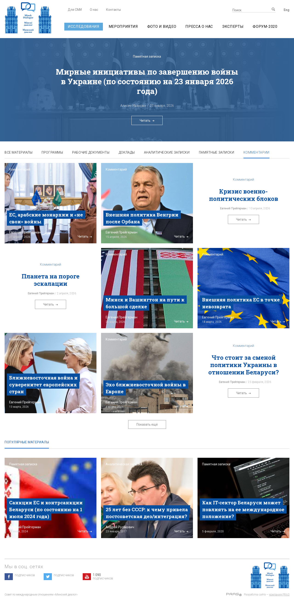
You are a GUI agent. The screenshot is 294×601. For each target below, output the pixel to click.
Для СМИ (75, 9)
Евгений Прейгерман (25, 232)
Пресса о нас (199, 26)
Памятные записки (216, 152)
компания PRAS (279, 594)
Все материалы (18, 152)
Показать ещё (147, 424)
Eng (286, 10)
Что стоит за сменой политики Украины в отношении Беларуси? (243, 365)
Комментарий (19, 169)
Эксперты (232, 26)
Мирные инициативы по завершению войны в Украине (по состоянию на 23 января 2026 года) (147, 81)
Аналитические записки (167, 152)
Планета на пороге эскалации (50, 279)
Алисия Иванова (133, 105)
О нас (94, 9)
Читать (147, 120)
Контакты (113, 9)
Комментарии (256, 152)
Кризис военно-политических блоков (243, 194)
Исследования (83, 26)
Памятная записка (147, 56)
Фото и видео (161, 26)
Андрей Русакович (120, 527)
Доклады (127, 152)
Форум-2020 (265, 26)
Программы (52, 152)
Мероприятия (123, 26)
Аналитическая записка (124, 464)
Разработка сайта (255, 594)
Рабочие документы (91, 152)
